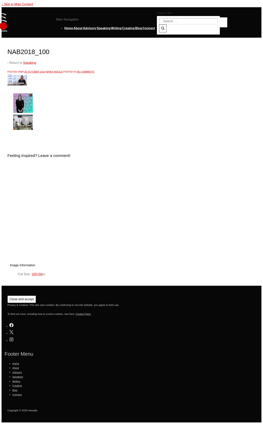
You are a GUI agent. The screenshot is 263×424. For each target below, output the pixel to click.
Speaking (104, 28)
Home (68, 28)
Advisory (89, 28)
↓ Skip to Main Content (17, 4)
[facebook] (11, 325)
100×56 (36, 274)
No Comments (85, 71)
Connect (148, 28)
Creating (128, 28)
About (77, 28)
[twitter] (11, 332)
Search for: (164, 13)
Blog (138, 28)
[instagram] (11, 340)
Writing (116, 28)
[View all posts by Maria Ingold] (54, 71)
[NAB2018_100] (34, 71)
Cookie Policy (83, 314)
